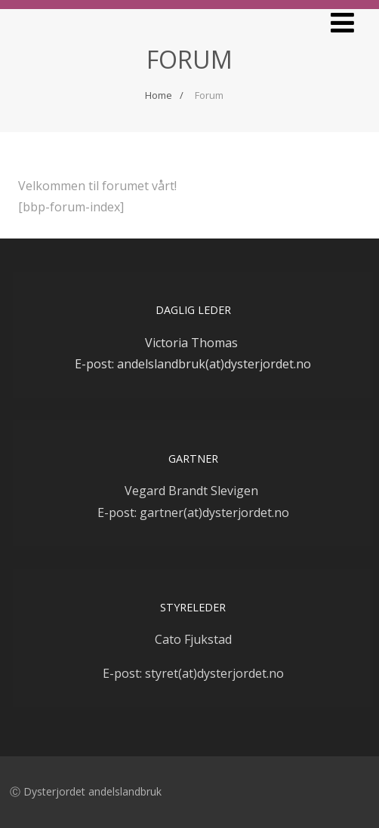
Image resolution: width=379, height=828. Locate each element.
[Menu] (342, 22)
